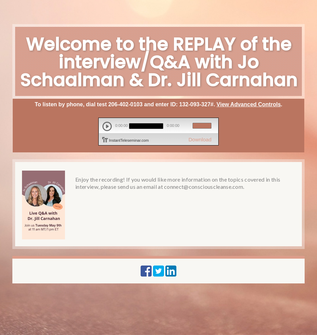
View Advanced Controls (249, 104)
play (107, 126)
